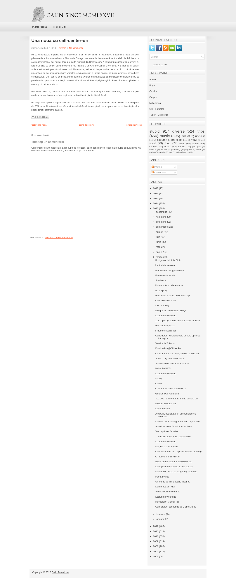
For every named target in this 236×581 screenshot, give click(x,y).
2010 (156, 536)
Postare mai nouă (38, 125)
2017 (156, 188)
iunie (159, 242)
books (167, 146)
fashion (152, 149)
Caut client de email (165, 300)
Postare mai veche (133, 125)
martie (159, 257)
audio (152, 152)
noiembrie (161, 216)
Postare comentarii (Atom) (59, 237)
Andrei (152, 79)
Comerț (159, 383)
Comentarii (159, 172)
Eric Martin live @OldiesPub (170, 270)
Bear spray (161, 290)
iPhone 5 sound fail (165, 330)
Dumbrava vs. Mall (165, 486)
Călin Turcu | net (60, 572)
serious (153, 146)
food (167, 143)
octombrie (161, 221)
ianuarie (160, 519)
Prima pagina (39, 27)
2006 (156, 556)
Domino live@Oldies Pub (168, 348)
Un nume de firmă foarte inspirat (172, 481)
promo (187, 152)
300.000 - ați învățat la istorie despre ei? (176, 398)
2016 (156, 193)
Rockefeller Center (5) (167, 501)
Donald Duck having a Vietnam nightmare (177, 421)
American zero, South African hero (173, 426)
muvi (194, 139)
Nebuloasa (155, 103)
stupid (154, 131)
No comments (76, 48)
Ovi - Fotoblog (156, 109)
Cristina (153, 91)
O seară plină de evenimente (170, 388)
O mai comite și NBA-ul (167, 456)
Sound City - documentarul (169, 358)
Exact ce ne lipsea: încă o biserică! (173, 461)
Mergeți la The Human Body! (170, 310)
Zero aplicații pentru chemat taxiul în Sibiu (177, 320)
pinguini (188, 149)
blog (170, 152)
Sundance (160, 280)
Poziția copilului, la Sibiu (168, 260)
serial (198, 149)
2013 (156, 208)
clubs (179, 139)
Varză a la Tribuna (165, 343)
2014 (156, 203)
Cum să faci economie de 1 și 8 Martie (175, 506)
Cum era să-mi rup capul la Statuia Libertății (178, 451)
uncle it (200, 136)
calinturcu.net (160, 64)
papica (164, 149)
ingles (178, 152)
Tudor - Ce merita (158, 114)
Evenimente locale (165, 275)
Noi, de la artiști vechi (166, 446)
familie (181, 146)
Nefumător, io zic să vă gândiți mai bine (176, 471)
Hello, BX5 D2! (163, 368)
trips (201, 131)
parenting (175, 149)
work (181, 143)
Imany (158, 378)
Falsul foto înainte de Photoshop (172, 295)
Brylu (152, 85)
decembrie (162, 211)
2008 (156, 546)
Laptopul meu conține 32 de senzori (174, 466)
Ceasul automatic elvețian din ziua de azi (177, 353)
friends (161, 152)
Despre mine (60, 27)
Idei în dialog (162, 305)
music (165, 136)
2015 (156, 198)
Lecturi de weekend (165, 265)
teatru (195, 143)
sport (152, 143)
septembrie (162, 226)
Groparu (153, 97)
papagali (196, 146)
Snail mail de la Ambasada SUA (172, 363)
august (160, 232)
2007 (156, 551)
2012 (156, 526)
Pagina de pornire (86, 125)
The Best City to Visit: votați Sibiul (173, 436)
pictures (162, 139)
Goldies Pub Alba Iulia (167, 393)
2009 (156, 541)
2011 (156, 531)
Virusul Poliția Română (167, 491)
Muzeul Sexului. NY (165, 403)
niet (184, 136)
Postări (157, 167)
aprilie (159, 252)
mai (158, 246)
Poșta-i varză (162, 476)
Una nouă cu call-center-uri (59, 40)
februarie (161, 514)
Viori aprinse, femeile (166, 431)
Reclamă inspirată (164, 325)
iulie (158, 237)
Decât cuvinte (162, 408)
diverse (62, 48)
